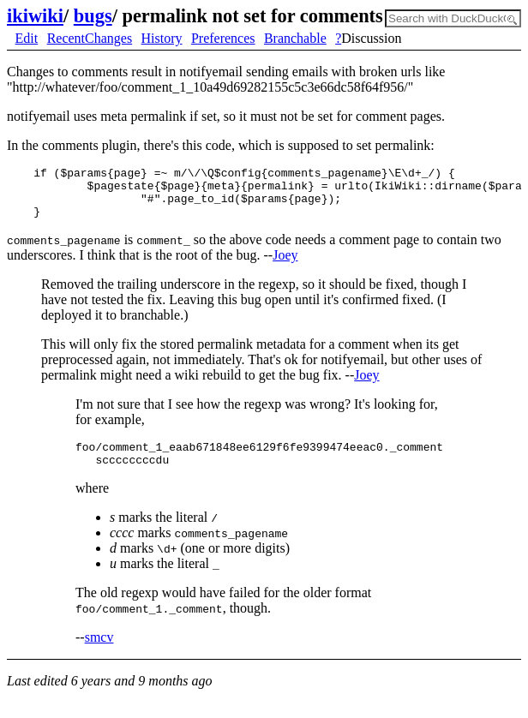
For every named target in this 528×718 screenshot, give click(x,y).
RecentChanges (90, 38)
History (162, 38)
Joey (285, 265)
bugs (93, 16)
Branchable (295, 38)
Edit (27, 38)
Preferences (223, 38)
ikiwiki (35, 16)
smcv (99, 652)
